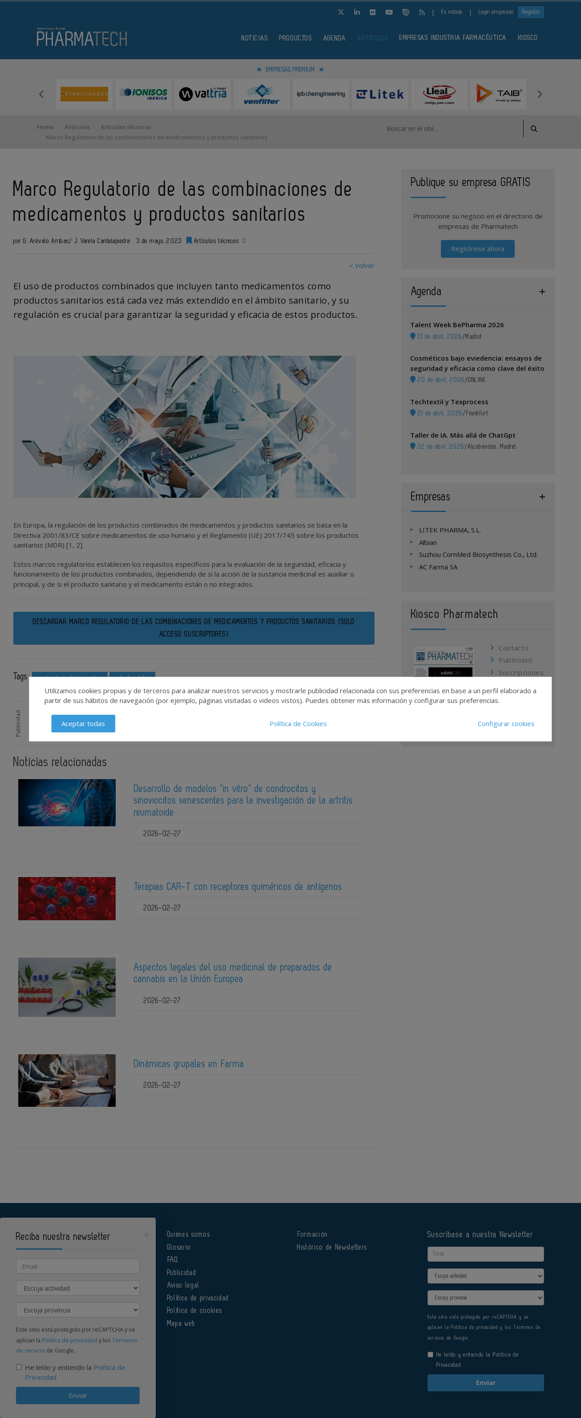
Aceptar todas (83, 723)
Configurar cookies (506, 723)
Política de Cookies (298, 723)
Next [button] (539, 93)
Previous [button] (41, 93)
